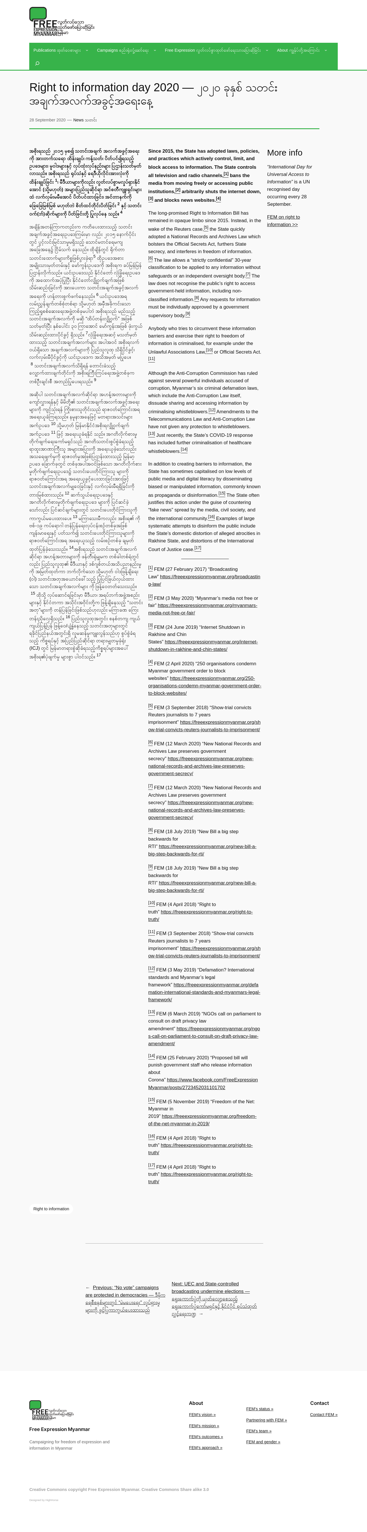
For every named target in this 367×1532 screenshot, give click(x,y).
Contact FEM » (324, 1414)
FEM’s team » (259, 1431)
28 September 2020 (47, 120)
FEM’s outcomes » (206, 1436)
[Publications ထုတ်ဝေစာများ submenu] (87, 50)
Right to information (51, 1209)
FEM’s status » (260, 1409)
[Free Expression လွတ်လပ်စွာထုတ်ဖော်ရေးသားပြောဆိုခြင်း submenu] (267, 50)
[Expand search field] (37, 63)
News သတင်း (85, 120)
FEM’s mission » (204, 1426)
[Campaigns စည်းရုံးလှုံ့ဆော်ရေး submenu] (155, 50)
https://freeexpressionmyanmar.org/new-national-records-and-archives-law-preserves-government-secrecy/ (200, 766)
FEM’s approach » (205, 1447)
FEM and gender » (263, 1442)
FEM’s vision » (202, 1414)
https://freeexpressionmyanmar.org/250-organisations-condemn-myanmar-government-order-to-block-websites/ (204, 686)
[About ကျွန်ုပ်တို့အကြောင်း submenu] (326, 50)
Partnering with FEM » (266, 1420)
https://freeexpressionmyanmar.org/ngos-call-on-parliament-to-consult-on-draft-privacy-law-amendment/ (204, 1036)
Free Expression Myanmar (59, 1429)
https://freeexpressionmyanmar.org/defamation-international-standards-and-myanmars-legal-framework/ (204, 992)
